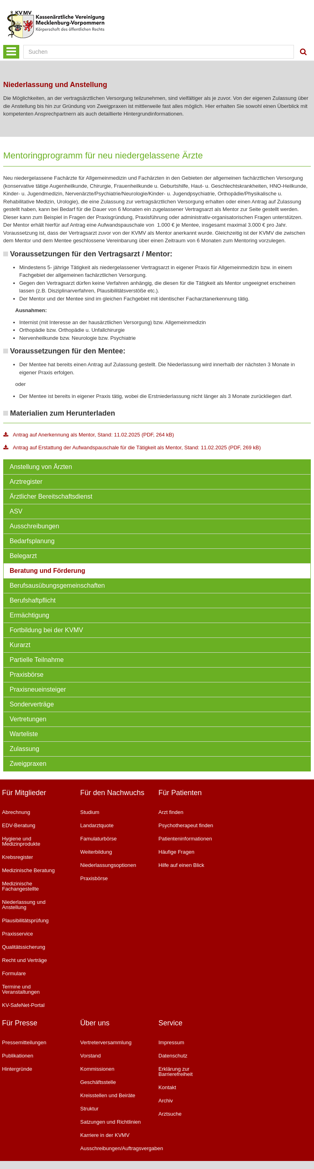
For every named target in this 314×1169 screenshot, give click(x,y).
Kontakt (167, 1087)
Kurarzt (20, 644)
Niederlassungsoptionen (108, 865)
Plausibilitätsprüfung (25, 920)
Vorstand (90, 1056)
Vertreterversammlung (106, 1042)
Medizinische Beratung (28, 870)
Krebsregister (17, 857)
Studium (89, 812)
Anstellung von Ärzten (41, 466)
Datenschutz (172, 1056)
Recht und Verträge (24, 960)
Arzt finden (170, 812)
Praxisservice (17, 934)
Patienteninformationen (185, 839)
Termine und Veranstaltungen (21, 989)
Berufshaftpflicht (33, 600)
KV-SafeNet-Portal (23, 1005)
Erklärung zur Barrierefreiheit (175, 1071)
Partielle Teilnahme (37, 659)
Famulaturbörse (98, 839)
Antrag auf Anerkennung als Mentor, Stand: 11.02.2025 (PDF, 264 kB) (88, 435)
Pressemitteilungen (24, 1042)
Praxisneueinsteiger (38, 689)
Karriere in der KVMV (105, 1135)
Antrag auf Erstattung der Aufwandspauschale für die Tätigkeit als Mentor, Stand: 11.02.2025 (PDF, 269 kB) (132, 447)
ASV (16, 511)
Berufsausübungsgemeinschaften (57, 585)
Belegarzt (23, 555)
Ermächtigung (29, 615)
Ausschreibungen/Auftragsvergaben (113, 1148)
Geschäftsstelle (98, 1082)
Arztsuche (170, 1114)
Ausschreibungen (34, 526)
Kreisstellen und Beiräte (107, 1095)
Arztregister (26, 481)
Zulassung (24, 748)
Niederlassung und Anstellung (23, 904)
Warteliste (24, 734)
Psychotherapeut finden (185, 825)
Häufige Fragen (176, 852)
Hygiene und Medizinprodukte (21, 841)
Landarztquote (96, 825)
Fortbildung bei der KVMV (46, 630)
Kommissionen (97, 1069)
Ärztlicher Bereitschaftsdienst (51, 496)
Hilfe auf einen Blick (181, 865)
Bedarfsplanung (32, 541)
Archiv (165, 1101)
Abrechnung (16, 812)
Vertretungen (28, 719)
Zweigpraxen (28, 763)
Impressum (171, 1042)
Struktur (89, 1109)
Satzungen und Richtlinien (110, 1122)
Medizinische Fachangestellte (20, 886)
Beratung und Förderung (47, 570)
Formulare (14, 973)
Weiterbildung (96, 852)
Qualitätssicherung (23, 947)
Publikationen (17, 1056)
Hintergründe (17, 1069)
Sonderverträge (32, 704)
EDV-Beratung (18, 825)
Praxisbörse (26, 674)
